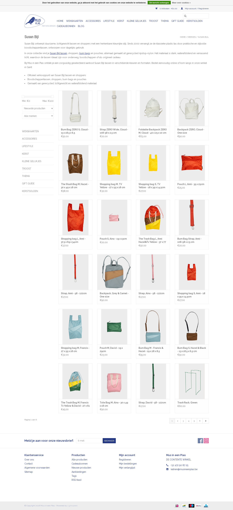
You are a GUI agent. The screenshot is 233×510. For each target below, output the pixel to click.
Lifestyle (108, 21)
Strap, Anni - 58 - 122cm (74, 293)
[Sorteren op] (38, 108)
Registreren (125, 459)
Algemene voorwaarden (37, 467)
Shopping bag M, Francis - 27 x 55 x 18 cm (75, 349)
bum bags (84, 53)
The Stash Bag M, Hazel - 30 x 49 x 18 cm (75, 186)
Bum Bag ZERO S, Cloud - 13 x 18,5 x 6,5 (75, 131)
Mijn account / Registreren (195, 8)
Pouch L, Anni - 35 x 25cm (190, 184)
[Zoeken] (196, 16)
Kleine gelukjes (136, 21)
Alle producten (79, 459)
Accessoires (93, 21)
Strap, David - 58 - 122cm (152, 402)
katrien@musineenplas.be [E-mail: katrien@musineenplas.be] (184, 469)
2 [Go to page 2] (177, 421)
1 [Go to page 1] (172, 421)
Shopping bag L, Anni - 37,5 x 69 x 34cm (73, 240)
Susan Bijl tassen (58, 53)
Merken (192, 37)
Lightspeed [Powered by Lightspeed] (72, 506)
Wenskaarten (74, 21)
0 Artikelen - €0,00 (167, 8)
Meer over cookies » (181, 3)
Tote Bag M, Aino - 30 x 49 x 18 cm (114, 404)
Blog (81, 26)
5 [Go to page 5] (194, 421)
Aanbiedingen (79, 472)
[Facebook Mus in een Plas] (200, 440)
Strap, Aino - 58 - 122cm (151, 293)
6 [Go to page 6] (199, 421)
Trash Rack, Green (187, 402)
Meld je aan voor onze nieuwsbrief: (49, 440)
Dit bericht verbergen (159, 3)
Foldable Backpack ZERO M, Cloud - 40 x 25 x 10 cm (153, 131)
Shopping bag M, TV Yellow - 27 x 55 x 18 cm (112, 186)
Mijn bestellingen (128, 463)
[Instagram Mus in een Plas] (206, 440)
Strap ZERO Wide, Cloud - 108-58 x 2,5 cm (114, 131)
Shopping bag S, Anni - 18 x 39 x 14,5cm (191, 295)
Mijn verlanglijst (127, 467)
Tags (74, 476)
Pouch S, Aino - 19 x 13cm (113, 238)
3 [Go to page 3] (183, 421)
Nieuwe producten (81, 467)
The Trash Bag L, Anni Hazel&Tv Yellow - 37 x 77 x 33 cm (152, 240)
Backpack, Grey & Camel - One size (114, 295)
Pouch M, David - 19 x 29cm (111, 349)
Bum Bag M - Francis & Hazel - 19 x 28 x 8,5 (151, 349)
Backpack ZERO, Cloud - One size (190, 131)
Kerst (120, 21)
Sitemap (28, 472)
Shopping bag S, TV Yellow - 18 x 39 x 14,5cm (152, 186)
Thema (165, 21)
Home (60, 21)
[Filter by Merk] (38, 116)
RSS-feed (76, 480)
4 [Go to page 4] (188, 421)
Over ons (29, 459)
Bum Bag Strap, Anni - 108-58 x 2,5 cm (189, 240)
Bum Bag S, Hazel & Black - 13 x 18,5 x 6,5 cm (191, 349)
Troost (153, 21)
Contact (28, 463)
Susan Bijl (203, 37)
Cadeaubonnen (66, 26)
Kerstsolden (194, 21)
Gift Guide (177, 21)
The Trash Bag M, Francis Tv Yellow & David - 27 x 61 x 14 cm (75, 404)
